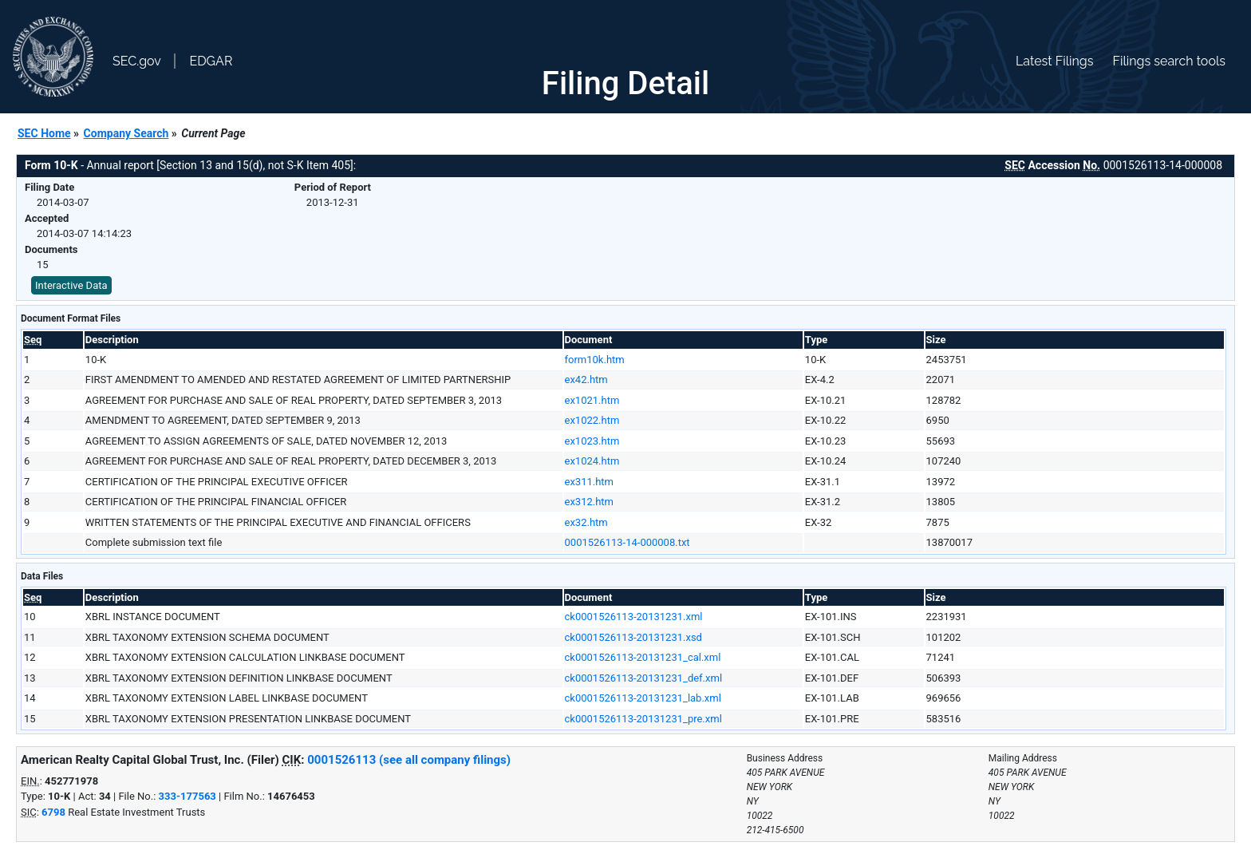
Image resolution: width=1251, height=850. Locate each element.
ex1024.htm (592, 461)
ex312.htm (589, 502)
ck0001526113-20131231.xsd (633, 637)
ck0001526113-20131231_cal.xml (643, 657)
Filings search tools (1168, 61)
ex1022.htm (592, 420)
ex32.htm (586, 522)
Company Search (126, 133)
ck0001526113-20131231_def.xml (644, 678)
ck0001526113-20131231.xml (634, 617)
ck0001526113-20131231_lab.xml (643, 698)
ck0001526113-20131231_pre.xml (643, 719)
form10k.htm (595, 360)
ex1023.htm (592, 441)
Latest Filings (1054, 61)
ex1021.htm (592, 400)
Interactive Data (71, 285)
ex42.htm (586, 379)
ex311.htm (589, 482)
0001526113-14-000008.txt (627, 542)
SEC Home (44, 133)
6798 (53, 812)
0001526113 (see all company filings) (409, 760)
